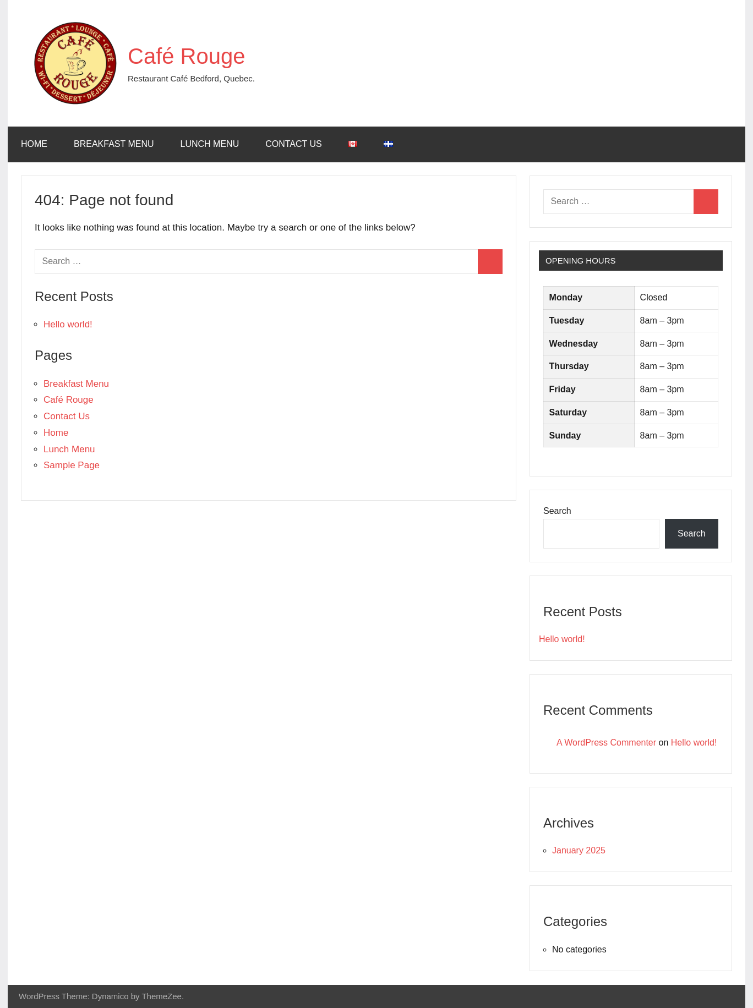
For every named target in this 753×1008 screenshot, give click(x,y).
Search (557, 511)
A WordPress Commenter (606, 742)
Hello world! (67, 324)
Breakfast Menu (114, 144)
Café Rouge (186, 56)
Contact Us (293, 144)
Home (34, 144)
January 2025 (578, 850)
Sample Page (71, 465)
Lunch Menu (210, 144)
